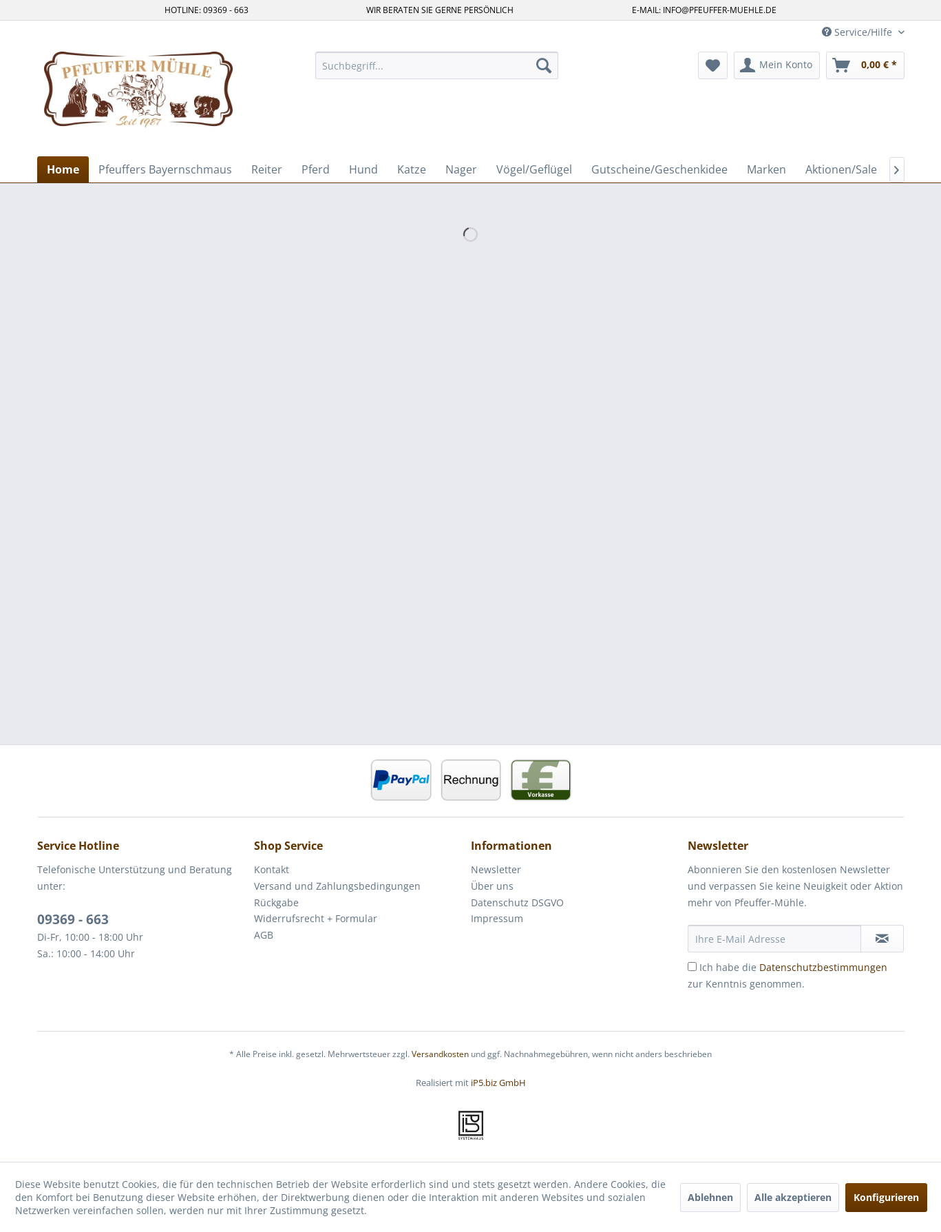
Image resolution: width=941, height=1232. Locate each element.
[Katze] (412, 169)
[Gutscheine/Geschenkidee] (659, 169)
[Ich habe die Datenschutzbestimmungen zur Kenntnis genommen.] (692, 966)
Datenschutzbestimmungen (823, 967)
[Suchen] (543, 65)
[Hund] (363, 169)
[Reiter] (267, 169)
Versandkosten (440, 1054)
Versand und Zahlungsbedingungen (337, 885)
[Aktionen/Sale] (841, 169)
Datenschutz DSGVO (517, 902)
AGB (263, 934)
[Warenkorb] (865, 65)
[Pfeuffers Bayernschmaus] (165, 169)
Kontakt (271, 869)
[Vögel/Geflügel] (534, 169)
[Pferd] (315, 169)
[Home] (63, 169)
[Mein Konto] (777, 65)
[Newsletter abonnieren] (882, 938)
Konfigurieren (886, 1197)
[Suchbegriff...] (436, 65)
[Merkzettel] (713, 65)
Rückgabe (276, 902)
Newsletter (496, 869)
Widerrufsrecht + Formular (315, 918)
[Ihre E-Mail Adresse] (774, 938)
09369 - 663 (73, 919)
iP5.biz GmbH (498, 1082)
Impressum (497, 918)
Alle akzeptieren (793, 1197)
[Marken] (766, 169)
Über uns (492, 885)
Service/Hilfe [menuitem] (858, 32)
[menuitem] (436, 65)
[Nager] (461, 169)
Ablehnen (710, 1197)
